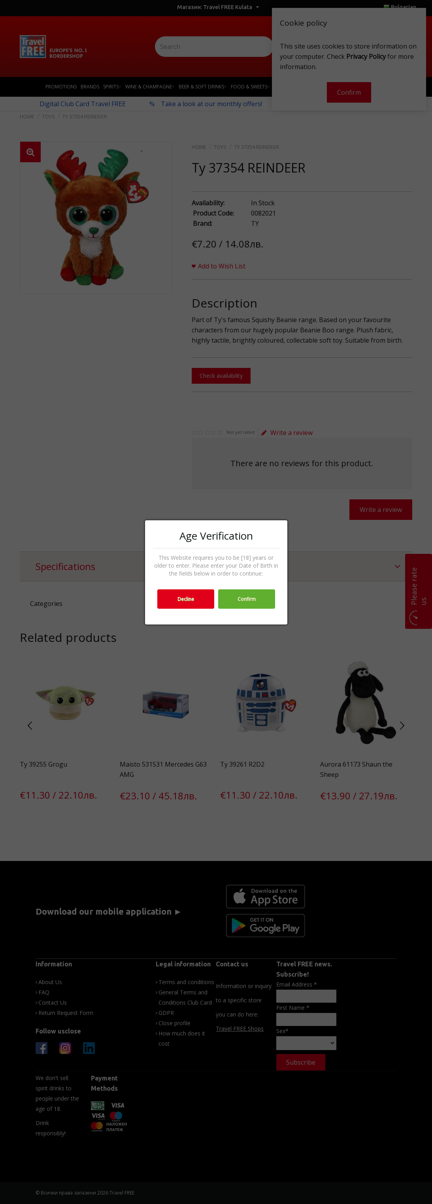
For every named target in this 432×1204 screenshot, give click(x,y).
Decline (185, 599)
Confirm (247, 599)
